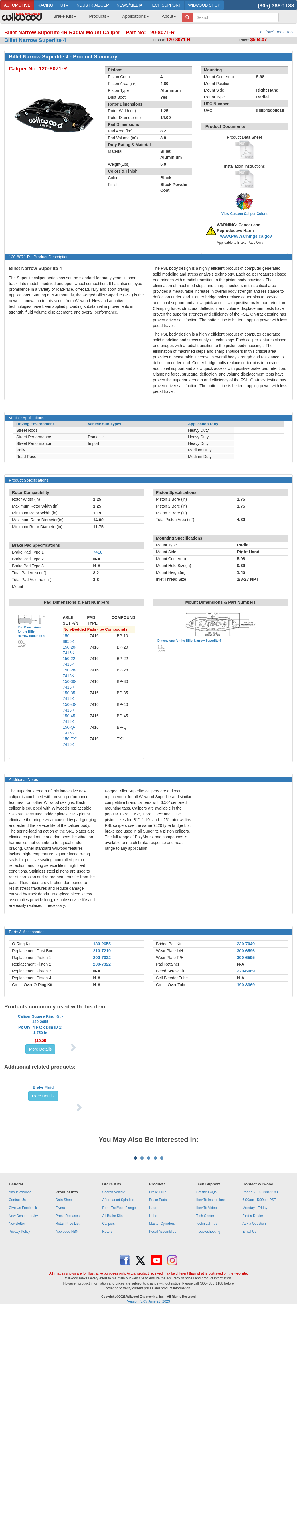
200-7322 (102, 957)
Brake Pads (158, 1337)
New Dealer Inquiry (23, 1353)
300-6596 (246, 950)
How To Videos (207, 1345)
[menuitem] (62, 18)
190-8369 (246, 984)
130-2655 (102, 944)
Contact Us (17, 1337)
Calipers (108, 1361)
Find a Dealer (252, 1353)
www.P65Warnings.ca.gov (246, 236)
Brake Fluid (43, 1164)
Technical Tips (206, 1361)
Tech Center (205, 1353)
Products (99, 16)
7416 (97, 552)
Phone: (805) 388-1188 (260, 1329)
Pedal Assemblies (162, 1369)
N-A (96, 971)
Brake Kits (64, 16)
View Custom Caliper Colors (244, 214)
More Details (40, 1089)
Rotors (107, 1369)
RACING (45, 5)
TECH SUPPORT (165, 5)
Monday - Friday (254, 1345)
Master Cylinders (162, 1361)
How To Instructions (211, 1337)
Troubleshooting (208, 1369)
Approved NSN (67, 1369)
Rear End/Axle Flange (119, 1345)
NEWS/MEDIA (129, 5)
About (169, 16)
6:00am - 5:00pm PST (259, 1337)
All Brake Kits (112, 1353)
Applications (135, 16)
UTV (64, 5)
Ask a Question (254, 1361)
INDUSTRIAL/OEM (93, 5)
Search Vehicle (113, 1329)
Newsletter (17, 1361)
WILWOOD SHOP (204, 5)
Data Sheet (64, 1337)
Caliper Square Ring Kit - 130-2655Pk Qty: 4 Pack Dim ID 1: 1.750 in (40, 1064)
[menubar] (112, 18)
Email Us (249, 1369)
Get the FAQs (206, 1329)
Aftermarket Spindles (118, 1337)
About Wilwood (20, 1329)
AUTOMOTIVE (17, 5)
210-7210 (102, 950)
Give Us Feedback (23, 1345)
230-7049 (246, 944)
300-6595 (246, 957)
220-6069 (246, 971)
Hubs (153, 1353)
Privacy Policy (19, 1369)
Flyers (60, 1345)
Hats (152, 1345)
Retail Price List (67, 1361)
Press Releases (68, 1353)
